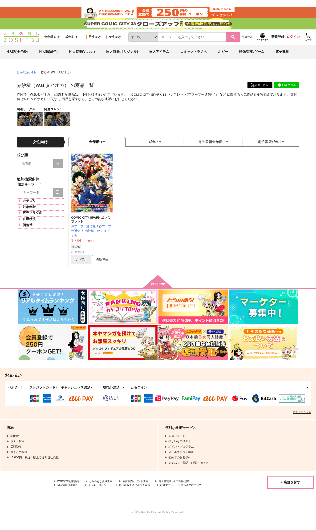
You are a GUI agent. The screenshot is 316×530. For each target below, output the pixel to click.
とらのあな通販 (26, 78)
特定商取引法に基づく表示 (140, 494)
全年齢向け (52, 43)
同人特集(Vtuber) (82, 57)
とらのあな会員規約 (104, 490)
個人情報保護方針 (68, 494)
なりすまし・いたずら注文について (189, 494)
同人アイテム (159, 57)
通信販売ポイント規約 (141, 490)
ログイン (293, 43)
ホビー (223, 57)
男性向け (93, 43)
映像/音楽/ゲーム (251, 57)
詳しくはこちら (302, 420)
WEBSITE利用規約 (69, 490)
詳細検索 (247, 42)
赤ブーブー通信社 (202, 100)
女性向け (113, 43)
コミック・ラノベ (193, 57)
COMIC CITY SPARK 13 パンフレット (159, 100)
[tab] (155, 148)
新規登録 (277, 43)
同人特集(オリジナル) (122, 57)
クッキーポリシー (101, 494)
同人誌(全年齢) (17, 57)
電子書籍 (282, 57)
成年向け (71, 43)
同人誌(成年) (48, 57)
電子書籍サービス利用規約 (182, 490)
